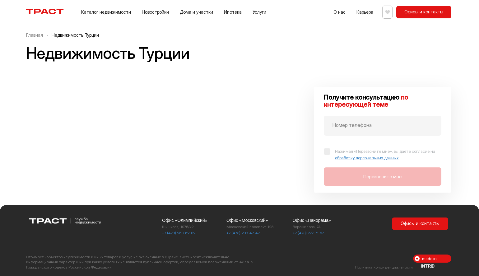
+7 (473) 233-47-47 (243, 233)
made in (429, 259)
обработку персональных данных (367, 157)
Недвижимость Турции (75, 35)
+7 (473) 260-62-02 (178, 233)
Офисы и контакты (423, 11)
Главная (34, 35)
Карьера (362, 12)
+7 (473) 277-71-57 (308, 233)
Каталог (106, 12)
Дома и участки (196, 12)
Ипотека (233, 12)
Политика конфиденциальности (384, 267)
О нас (337, 12)
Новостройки (155, 12)
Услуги (259, 12)
